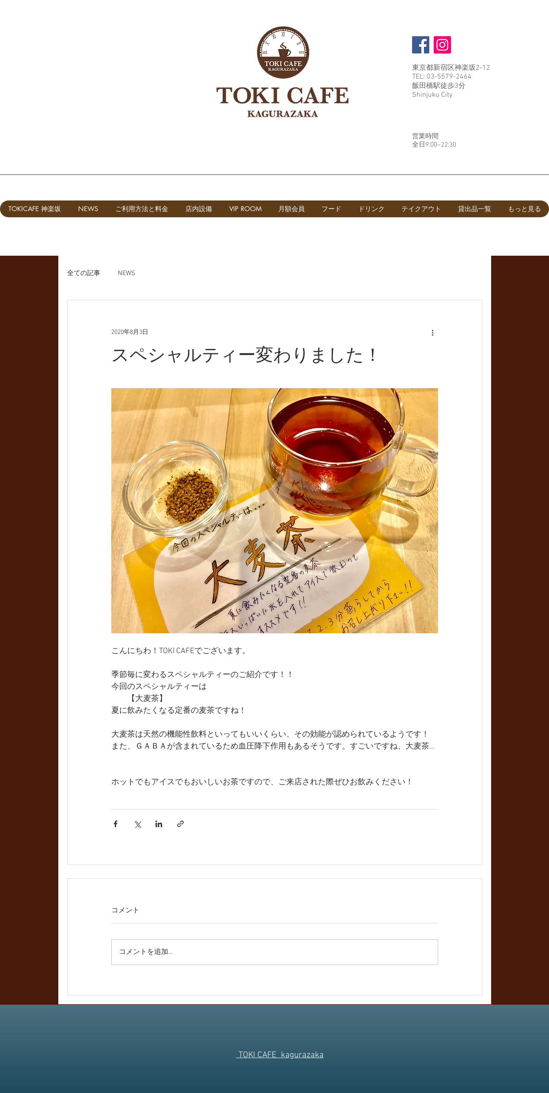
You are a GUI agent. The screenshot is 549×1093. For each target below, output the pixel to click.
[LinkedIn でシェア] (159, 824)
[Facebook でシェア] (115, 824)
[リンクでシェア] (180, 824)
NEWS (126, 273)
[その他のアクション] (433, 332)
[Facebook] (420, 44)
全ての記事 (83, 273)
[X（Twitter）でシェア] (137, 824)
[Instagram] (442, 44)
